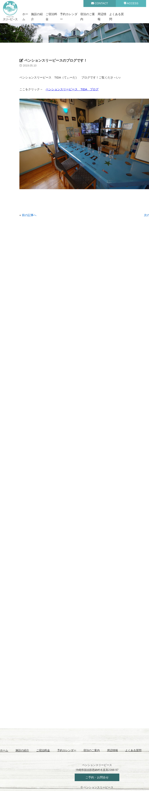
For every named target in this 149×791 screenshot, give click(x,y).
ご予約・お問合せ (97, 777)
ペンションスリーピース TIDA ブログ (72, 89)
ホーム (4, 750)
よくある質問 (133, 750)
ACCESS (131, 3)
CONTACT (99, 3)
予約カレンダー (66, 750)
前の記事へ (29, 215)
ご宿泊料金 (43, 750)
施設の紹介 (22, 750)
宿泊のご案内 (91, 750)
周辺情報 (112, 750)
